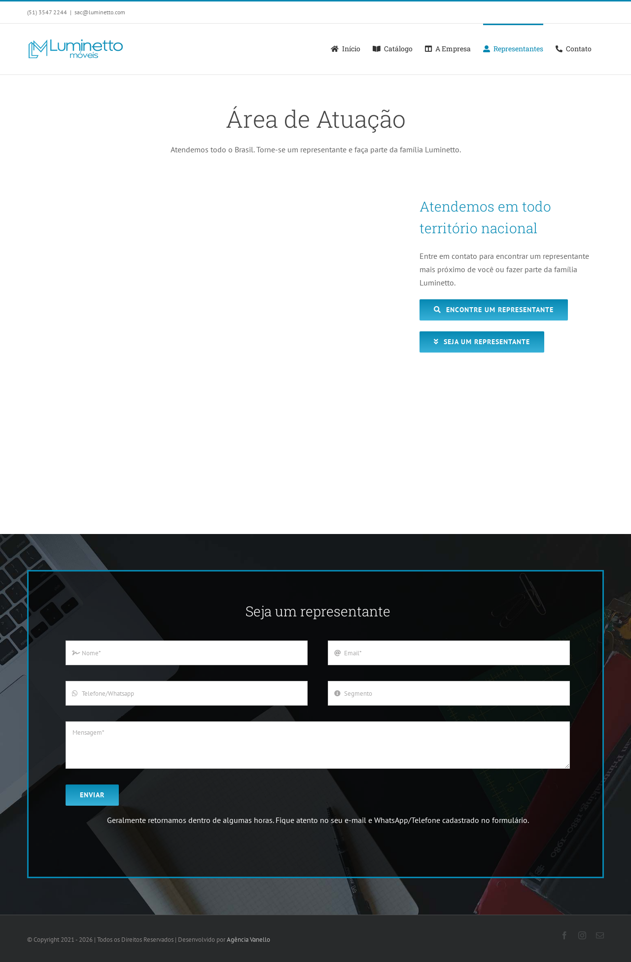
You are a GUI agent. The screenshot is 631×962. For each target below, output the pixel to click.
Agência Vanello (248, 939)
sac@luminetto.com (99, 12)
